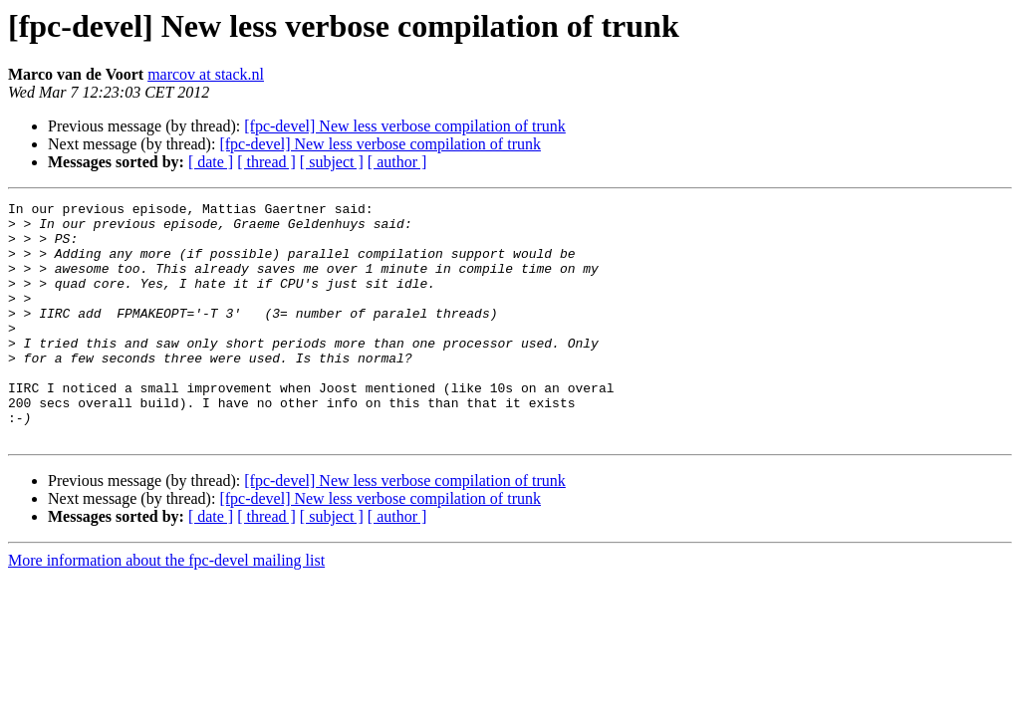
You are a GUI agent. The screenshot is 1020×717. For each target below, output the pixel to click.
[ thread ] (266, 161)
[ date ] (210, 161)
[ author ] (397, 161)
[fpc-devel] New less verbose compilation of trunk (405, 126)
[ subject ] (332, 161)
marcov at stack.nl (205, 74)
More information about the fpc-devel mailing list (166, 607)
